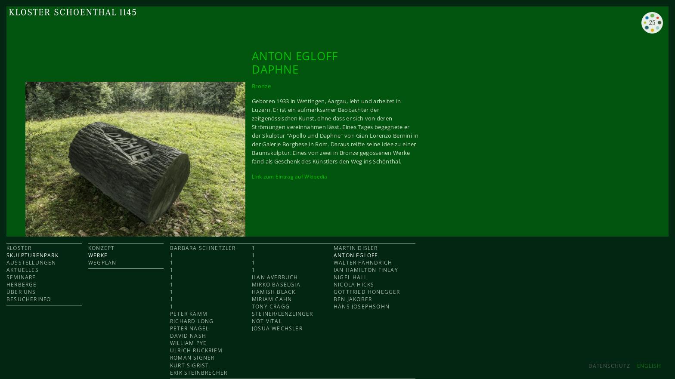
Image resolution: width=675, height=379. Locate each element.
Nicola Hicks (354, 284)
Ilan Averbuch (275, 277)
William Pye (188, 343)
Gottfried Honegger (367, 292)
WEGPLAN (102, 262)
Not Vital (267, 321)
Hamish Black (273, 292)
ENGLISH (649, 366)
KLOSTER (18, 248)
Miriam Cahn (272, 299)
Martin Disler (356, 248)
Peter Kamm (188, 313)
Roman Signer (192, 357)
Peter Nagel (189, 328)
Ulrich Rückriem (196, 350)
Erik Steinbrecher (198, 372)
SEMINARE (21, 277)
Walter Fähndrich (363, 262)
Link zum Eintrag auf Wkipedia (290, 176)
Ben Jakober (353, 299)
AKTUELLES (22, 270)
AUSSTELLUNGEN (31, 262)
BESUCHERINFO (28, 299)
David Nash (188, 335)
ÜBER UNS (21, 292)
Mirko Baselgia (276, 284)
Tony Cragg (271, 306)
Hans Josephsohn (362, 306)
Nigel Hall (350, 277)
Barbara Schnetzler (203, 248)
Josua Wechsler (277, 328)
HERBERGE (21, 284)
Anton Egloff (356, 255)
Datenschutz (609, 366)
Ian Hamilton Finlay (366, 270)
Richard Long (192, 321)
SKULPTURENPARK (32, 255)
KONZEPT (101, 248)
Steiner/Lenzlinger (282, 313)
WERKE (98, 255)
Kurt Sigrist (189, 365)
